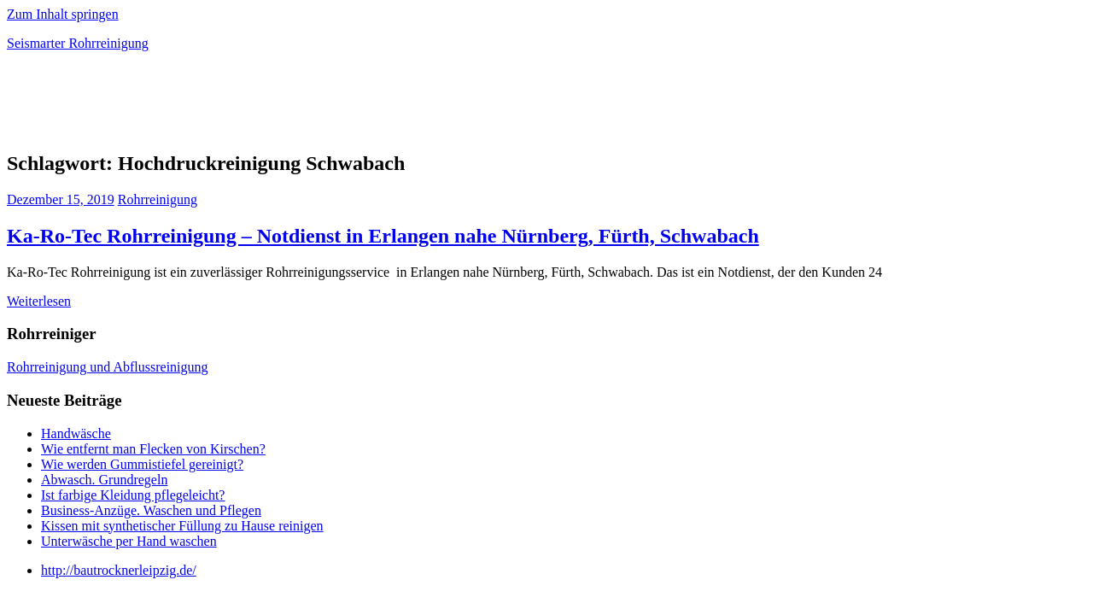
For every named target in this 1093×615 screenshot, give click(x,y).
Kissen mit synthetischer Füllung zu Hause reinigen (182, 525)
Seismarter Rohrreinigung (78, 43)
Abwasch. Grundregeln (104, 479)
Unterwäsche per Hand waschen (129, 541)
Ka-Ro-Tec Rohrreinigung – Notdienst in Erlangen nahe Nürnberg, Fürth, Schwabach (383, 236)
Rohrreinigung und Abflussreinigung (107, 367)
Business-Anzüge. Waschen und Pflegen (151, 510)
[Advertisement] (206, 106)
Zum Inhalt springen (63, 14)
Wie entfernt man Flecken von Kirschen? (153, 449)
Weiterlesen (39, 301)
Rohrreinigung (157, 199)
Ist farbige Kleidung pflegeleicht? (133, 495)
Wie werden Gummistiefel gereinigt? (142, 464)
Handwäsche (76, 433)
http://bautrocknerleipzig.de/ (118, 570)
